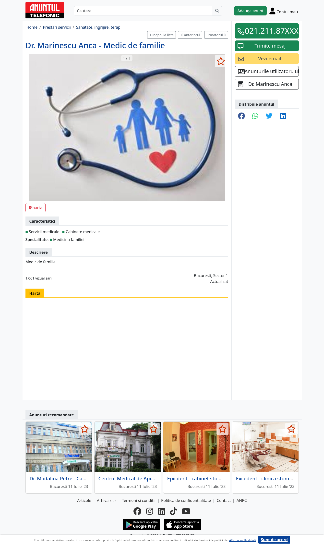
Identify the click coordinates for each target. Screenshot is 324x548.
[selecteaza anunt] (221, 61)
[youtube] (186, 511)
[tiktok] (173, 511)
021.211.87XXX (270, 30)
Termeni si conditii (139, 500)
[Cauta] (217, 10)
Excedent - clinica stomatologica (273, 478)
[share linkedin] (283, 116)
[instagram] (149, 511)
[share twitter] (269, 116)
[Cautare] (143, 10)
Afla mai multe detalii (242, 540)
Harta (35, 293)
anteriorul (190, 35)
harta (35, 207)
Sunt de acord (274, 539)
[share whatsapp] (255, 116)
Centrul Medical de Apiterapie (133, 478)
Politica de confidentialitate (186, 500)
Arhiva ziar (106, 500)
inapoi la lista (161, 35)
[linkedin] (161, 511)
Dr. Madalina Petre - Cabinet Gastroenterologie (84, 478)
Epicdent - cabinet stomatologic (204, 478)
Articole (84, 500)
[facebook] (137, 511)
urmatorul (216, 35)
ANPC (242, 500)
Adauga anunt (250, 10)
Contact (224, 500)
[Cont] (284, 10)
